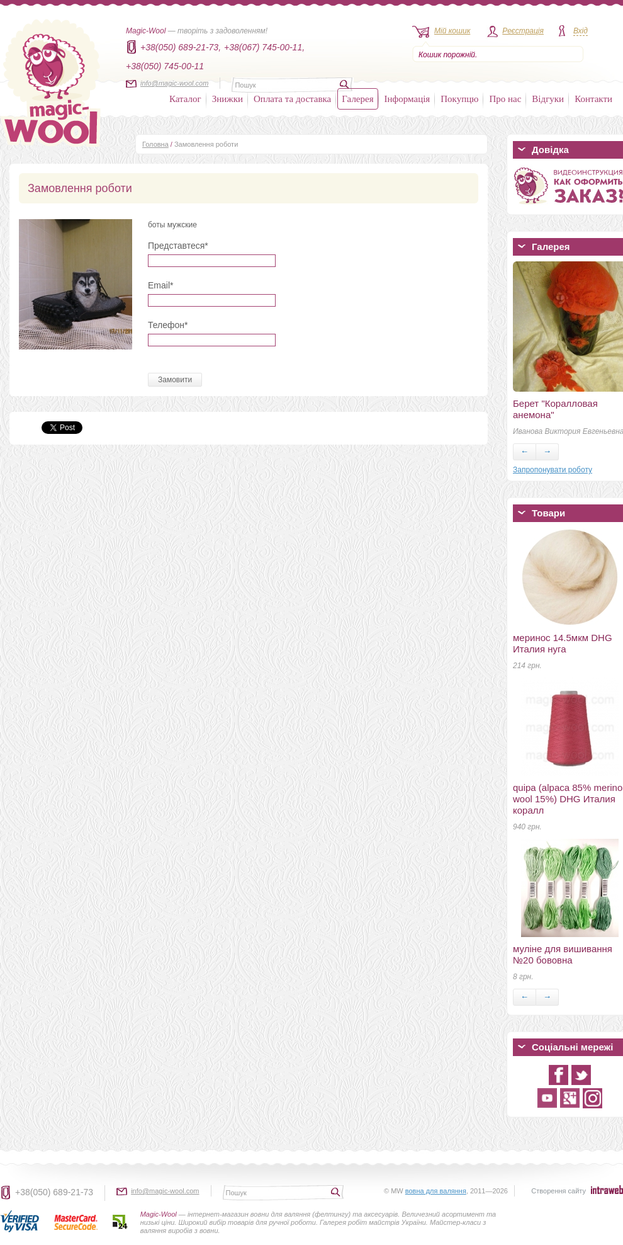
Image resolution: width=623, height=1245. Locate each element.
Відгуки (548, 99)
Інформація (407, 99)
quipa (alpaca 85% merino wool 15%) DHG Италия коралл (567, 799)
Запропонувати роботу (552, 469)
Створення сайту (558, 1191)
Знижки (227, 99)
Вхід (580, 30)
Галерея (357, 99)
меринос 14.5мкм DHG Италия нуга (562, 643)
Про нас (505, 99)
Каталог (185, 99)
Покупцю (459, 99)
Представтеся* (178, 246)
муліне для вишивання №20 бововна (562, 954)
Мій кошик (452, 30)
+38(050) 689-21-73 (54, 1192)
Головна (155, 144)
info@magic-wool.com (174, 83)
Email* (160, 285)
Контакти (593, 99)
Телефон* (168, 325)
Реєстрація (523, 30)
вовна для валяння (435, 1191)
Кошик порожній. (447, 54)
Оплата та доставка (292, 99)
